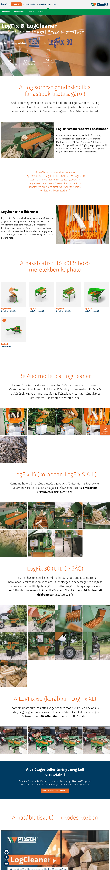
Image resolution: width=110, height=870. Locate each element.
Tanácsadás (19, 11)
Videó (41, 11)
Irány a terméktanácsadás (55, 791)
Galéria (31, 11)
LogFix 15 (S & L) (34, 176)
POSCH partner (50, 43)
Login (16, 4)
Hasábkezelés (30, 4)
